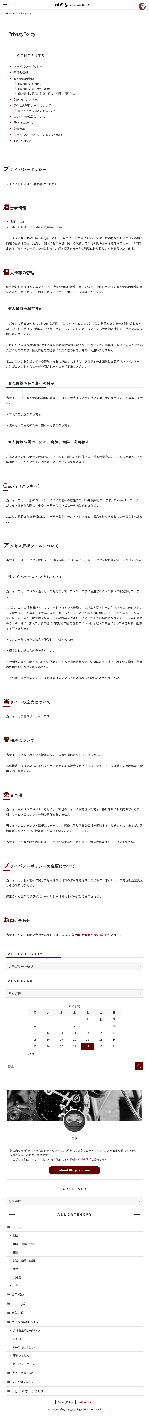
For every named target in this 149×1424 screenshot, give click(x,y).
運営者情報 (20, 72)
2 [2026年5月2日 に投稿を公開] (101, 1019)
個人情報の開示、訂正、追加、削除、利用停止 (46, 93)
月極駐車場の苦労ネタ (26, 1330)
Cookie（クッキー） (26, 99)
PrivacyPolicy (65, 1402)
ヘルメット (20, 1339)
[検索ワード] (74, 1066)
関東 (15, 1236)
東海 (15, 1269)
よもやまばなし (22, 1381)
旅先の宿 (17, 1312)
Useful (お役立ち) (24, 1347)
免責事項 (19, 129)
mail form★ (85, 1402)
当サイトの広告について (29, 116)
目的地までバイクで (25, 1364)
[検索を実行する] (139, 1066)
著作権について (23, 122)
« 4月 (31, 1054)
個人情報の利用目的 (30, 84)
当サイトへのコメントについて (37, 110)
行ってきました (22, 1372)
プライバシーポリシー (27, 66)
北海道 (17, 1277)
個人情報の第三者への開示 (34, 88)
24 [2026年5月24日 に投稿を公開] (114, 1039)
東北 (15, 1252)
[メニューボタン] (4, 4)
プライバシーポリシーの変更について (38, 135)
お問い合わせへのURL (87, 935)
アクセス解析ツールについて (32, 105)
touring (16, 1227)
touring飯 (18, 1303)
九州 (15, 1285)
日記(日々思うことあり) (27, 1391)
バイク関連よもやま (25, 1322)
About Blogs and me (74, 1170)
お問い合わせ (22, 141)
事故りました (21, 1355)
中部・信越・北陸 (24, 1244)
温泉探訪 (17, 1294)
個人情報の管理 (23, 79)
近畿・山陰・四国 (24, 1260)
